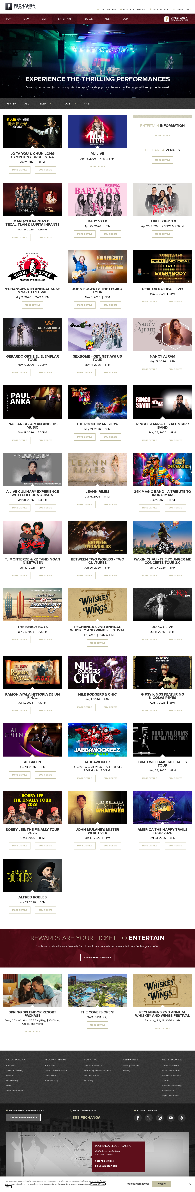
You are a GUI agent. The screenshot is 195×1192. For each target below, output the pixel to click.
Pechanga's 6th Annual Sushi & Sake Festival (33, 291)
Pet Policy (88, 1080)
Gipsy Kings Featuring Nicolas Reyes (162, 696)
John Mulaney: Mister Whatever (97, 831)
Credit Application (170, 1065)
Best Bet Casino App (134, 9)
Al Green (32, 762)
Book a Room (108, 9)
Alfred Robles (32, 897)
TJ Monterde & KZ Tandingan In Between (32, 561)
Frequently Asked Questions (97, 1070)
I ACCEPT (161, 1184)
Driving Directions (131, 1065)
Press (8, 1085)
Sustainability (12, 1080)
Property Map (160, 9)
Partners (10, 1075)
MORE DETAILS (162, 135)
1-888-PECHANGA (104, 1161)
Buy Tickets (45, 170)
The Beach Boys (32, 627)
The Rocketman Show (97, 424)
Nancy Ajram (162, 356)
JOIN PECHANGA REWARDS (98, 957)
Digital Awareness (170, 1095)
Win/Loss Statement (171, 1075)
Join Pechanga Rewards (23, 1117)
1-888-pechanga (85, 1117)
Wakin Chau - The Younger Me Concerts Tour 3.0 (162, 561)
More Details (19, 170)
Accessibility (168, 1090)
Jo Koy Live (162, 627)
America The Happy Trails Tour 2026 (162, 831)
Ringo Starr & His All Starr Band (162, 426)
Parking (126, 1070)
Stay (27, 18)
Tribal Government (14, 1090)
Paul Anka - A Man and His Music (32, 426)
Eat (44, 18)
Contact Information (93, 1065)
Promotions (183, 9)
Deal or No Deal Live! (162, 289)
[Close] (190, 1184)
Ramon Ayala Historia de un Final (32, 696)
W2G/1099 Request (171, 1070)
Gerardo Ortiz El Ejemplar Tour (32, 358)
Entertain (64, 18)
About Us (10, 1065)
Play (9, 18)
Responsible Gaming (172, 1085)
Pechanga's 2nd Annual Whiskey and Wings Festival (97, 629)
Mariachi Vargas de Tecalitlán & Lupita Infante (32, 223)
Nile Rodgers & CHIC (97, 694)
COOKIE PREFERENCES (138, 1184)
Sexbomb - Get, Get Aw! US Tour (97, 358)
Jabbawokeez (97, 762)
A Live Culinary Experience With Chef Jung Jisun (32, 493)
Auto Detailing (51, 1080)
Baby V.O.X (97, 221)
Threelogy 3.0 (162, 221)
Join (125, 18)
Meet (108, 18)
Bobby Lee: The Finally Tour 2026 (32, 831)
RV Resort (50, 1065)
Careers (166, 1080)
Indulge (88, 18)
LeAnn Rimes (97, 491)
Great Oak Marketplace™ (56, 1070)
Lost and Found (91, 1075)
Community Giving (14, 1070)
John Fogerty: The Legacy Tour (97, 291)
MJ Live (97, 153)
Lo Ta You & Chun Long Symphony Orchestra (33, 155)
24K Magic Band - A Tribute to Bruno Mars (162, 493)
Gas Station (50, 1075)
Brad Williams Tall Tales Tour (162, 764)
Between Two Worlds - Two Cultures (97, 561)
